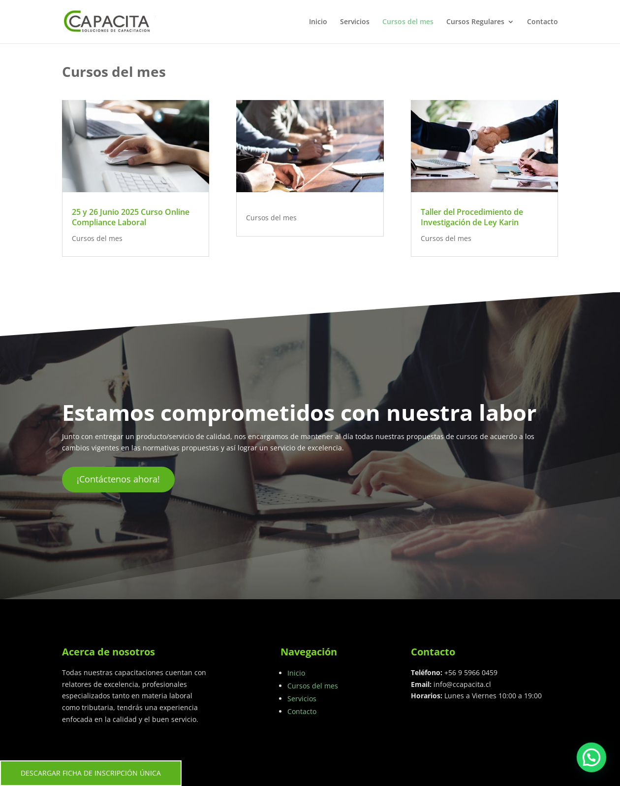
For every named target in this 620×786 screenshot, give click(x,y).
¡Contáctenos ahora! (118, 479)
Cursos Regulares (475, 22)
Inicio (318, 22)
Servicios (355, 22)
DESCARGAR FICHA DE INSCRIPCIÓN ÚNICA (91, 773)
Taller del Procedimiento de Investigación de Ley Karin (472, 217)
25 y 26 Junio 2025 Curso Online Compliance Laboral (130, 217)
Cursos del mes (408, 22)
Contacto (542, 22)
